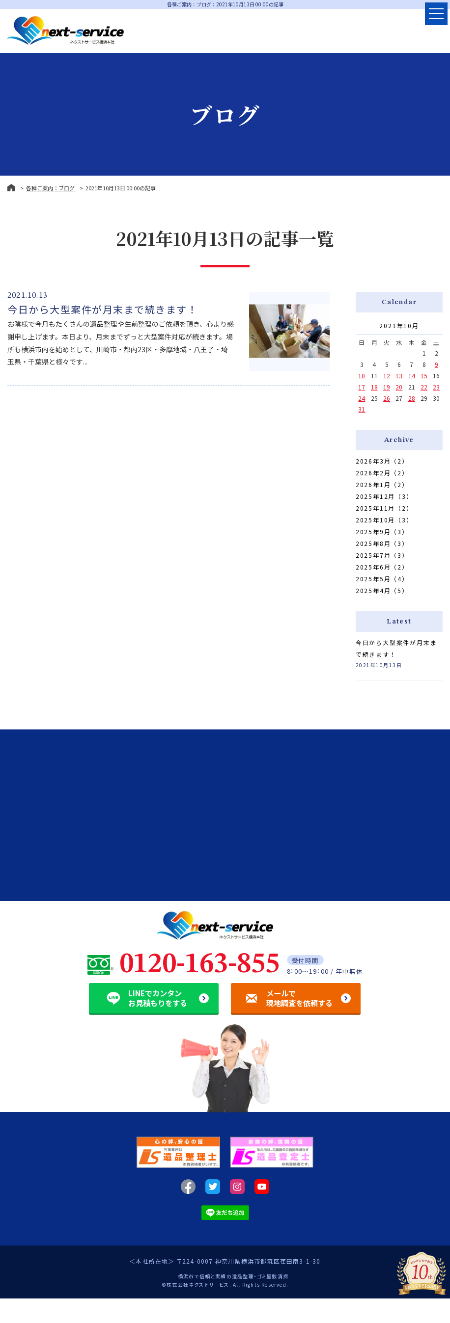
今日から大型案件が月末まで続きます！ (102, 309)
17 (361, 387)
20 (398, 387)
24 (361, 398)
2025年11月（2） (384, 508)
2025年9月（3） (382, 531)
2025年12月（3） (384, 496)
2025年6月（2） (382, 567)
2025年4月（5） (382, 590)
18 (374, 387)
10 (361, 375)
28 (411, 398)
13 (398, 375)
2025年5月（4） (382, 578)
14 (411, 375)
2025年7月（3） (382, 555)
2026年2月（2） (382, 472)
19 (386, 387)
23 (436, 387)
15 (424, 375)
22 (424, 387)
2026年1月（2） (382, 484)
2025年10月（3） (384, 520)
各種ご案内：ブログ (50, 188)
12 (386, 375)
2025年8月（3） (382, 543)
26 (386, 398)
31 (361, 409)
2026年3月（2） (382, 461)
